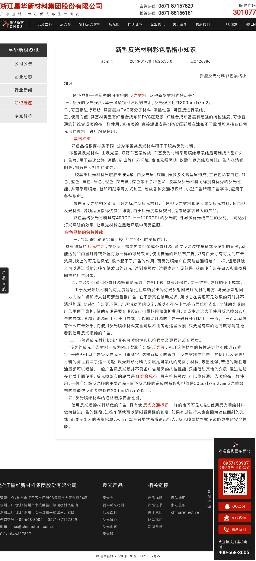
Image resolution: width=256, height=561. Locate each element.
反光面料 (45, 24)
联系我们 (202, 24)
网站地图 (178, 498)
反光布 (65, 24)
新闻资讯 (155, 526)
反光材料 (137, 95)
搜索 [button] (232, 24)
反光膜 (158, 347)
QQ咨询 (234, 506)
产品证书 (155, 505)
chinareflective (185, 512)
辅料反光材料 (90, 24)
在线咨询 (234, 518)
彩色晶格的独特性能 (84, 232)
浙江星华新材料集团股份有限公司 (51, 6)
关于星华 (180, 24)
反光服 (114, 24)
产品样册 (155, 498)
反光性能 (96, 246)
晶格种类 (82, 138)
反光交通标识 (156, 405)
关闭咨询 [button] (209, 499)
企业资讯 (157, 24)
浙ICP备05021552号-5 (142, 556)
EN (251, 24)
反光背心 (110, 519)
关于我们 (155, 512)
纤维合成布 (146, 376)
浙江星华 (178, 505)
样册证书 (135, 24)
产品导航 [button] (4, 280)
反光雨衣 (110, 526)
